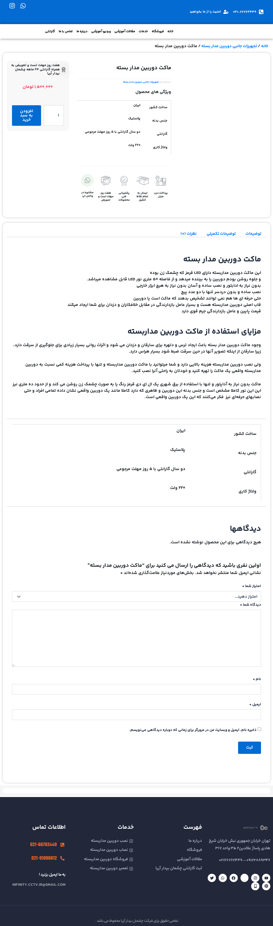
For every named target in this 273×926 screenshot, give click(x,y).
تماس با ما (66, 31)
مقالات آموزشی (124, 31)
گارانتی (50, 31)
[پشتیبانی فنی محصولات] (124, 180)
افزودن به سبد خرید (26, 115)
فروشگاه (158, 31)
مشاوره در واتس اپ (87, 194)
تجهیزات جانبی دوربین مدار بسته (227, 46)
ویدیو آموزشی (101, 31)
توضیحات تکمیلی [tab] (218, 234)
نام (257, 680)
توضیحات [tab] (252, 234)
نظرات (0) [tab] (184, 234)
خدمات (143, 31)
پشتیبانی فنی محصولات (124, 196)
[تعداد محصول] (54, 115)
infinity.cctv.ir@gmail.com (39, 885)
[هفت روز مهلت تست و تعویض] (106, 180)
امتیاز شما (251, 586)
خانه (170, 31)
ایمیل (255, 706)
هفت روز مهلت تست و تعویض (106, 196)
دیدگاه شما (250, 605)
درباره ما (82, 31)
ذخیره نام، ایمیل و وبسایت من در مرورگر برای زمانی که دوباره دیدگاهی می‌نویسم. (192, 731)
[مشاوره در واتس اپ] (87, 180)
